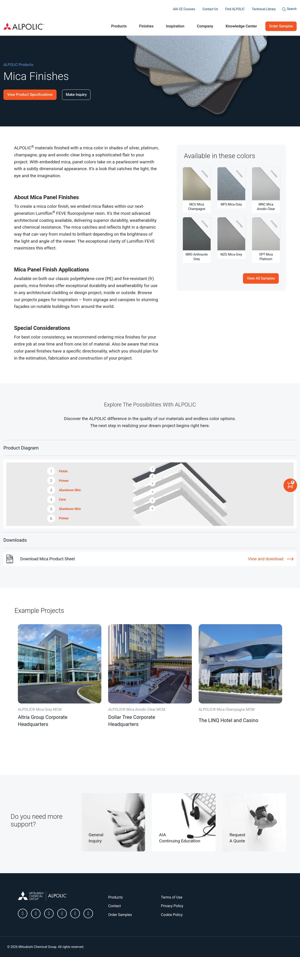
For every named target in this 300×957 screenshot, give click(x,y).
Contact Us (210, 9)
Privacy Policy (172, 906)
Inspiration (175, 26)
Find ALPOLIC (235, 9)
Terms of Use (171, 897)
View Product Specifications (30, 94)
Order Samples (281, 26)
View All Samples (261, 278)
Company (205, 26)
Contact (114, 906)
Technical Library (264, 9)
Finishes (146, 26)
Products (119, 26)
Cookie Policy (172, 915)
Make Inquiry (76, 94)
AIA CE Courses (184, 9)
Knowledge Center (241, 26)
